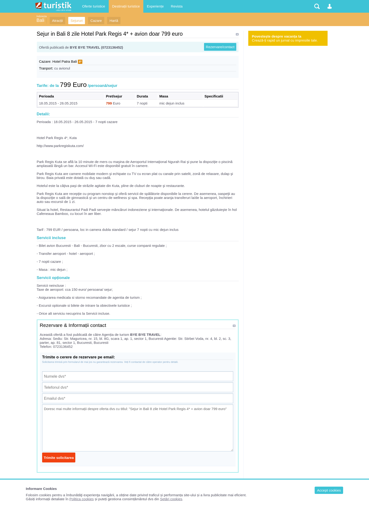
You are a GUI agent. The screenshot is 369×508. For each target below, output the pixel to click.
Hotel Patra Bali (64, 61)
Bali (40, 20)
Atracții (57, 21)
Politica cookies (81, 499)
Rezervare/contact (220, 47)
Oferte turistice (93, 6)
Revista (177, 6)
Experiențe (155, 6)
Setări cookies (171, 499)
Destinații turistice (126, 6)
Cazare (96, 21)
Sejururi (77, 21)
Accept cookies (329, 490)
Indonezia (41, 16)
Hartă (113, 21)
